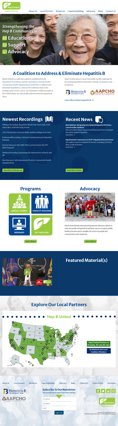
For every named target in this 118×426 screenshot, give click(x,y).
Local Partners (46, 11)
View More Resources (12, 170)
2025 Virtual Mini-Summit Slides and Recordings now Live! (26, 132)
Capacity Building (76, 11)
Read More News (74, 170)
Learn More (30, 241)
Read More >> (70, 135)
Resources (60, 11)
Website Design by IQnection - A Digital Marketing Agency (100, 414)
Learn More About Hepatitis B (78, 100)
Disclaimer (111, 383)
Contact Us (111, 11)
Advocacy (90, 11)
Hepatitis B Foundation (11, 82)
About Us (33, 11)
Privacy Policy (98, 383)
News (100, 11)
